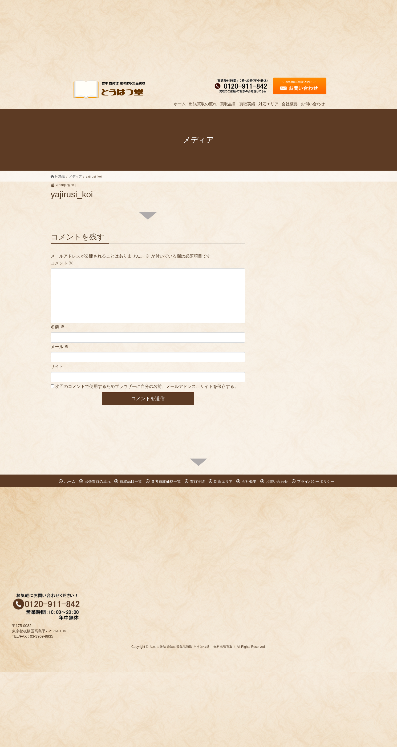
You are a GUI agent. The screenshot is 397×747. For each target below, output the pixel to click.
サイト (57, 366)
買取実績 (197, 481)
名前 (57, 326)
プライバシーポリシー (315, 481)
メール (60, 346)
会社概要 (249, 481)
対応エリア (223, 481)
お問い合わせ (277, 481)
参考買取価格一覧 (166, 481)
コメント (62, 263)
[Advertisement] (160, 37)
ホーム (69, 481)
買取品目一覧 (131, 481)
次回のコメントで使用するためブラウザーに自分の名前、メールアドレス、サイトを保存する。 (146, 386)
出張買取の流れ (97, 481)
